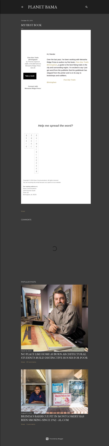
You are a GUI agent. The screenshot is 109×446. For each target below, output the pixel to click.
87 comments (31, 362)
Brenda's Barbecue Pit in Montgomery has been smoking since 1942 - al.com (52, 418)
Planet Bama (42, 7)
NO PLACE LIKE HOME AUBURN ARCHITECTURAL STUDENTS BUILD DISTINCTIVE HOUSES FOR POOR (54, 355)
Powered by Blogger (54, 438)
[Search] (86, 6)
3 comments (31, 424)
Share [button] (23, 211)
